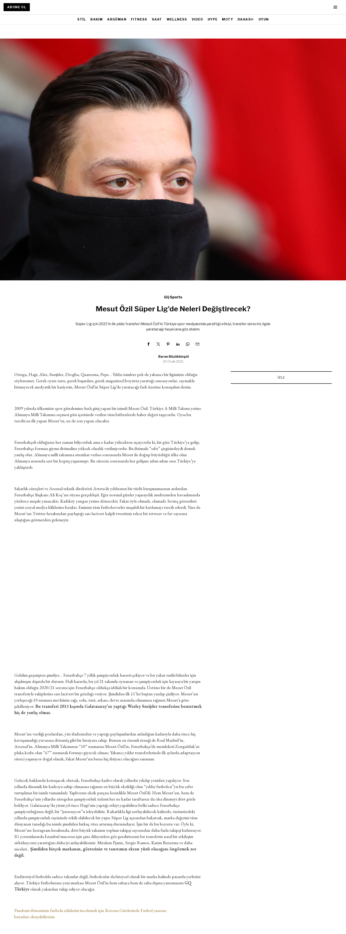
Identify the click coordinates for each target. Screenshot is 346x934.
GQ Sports (173, 297)
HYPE (213, 19)
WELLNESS (177, 19)
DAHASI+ (246, 19)
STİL (81, 19)
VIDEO (197, 19)
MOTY (227, 19)
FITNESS (139, 19)
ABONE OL (16, 7)
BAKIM (96, 19)
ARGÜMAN (116, 19)
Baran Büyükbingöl (173, 356)
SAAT (157, 19)
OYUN (263, 19)
